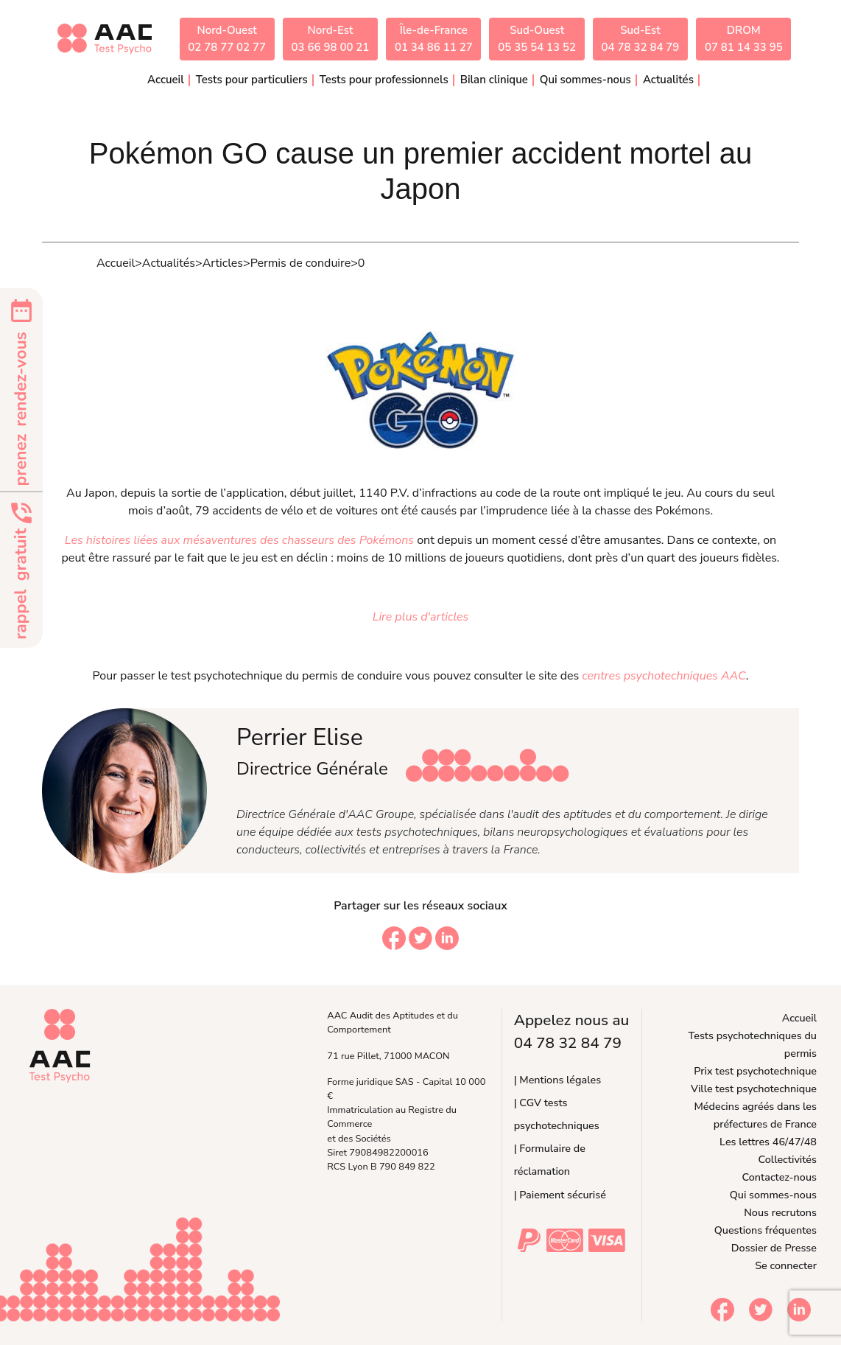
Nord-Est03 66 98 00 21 (331, 39)
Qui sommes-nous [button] (585, 79)
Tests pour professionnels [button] (384, 79)
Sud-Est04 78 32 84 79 (641, 39)
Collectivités (788, 1159)
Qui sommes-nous (773, 1194)
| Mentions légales (557, 1079)
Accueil (165, 79)
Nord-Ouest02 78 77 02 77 (227, 39)
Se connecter (786, 1265)
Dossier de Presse (774, 1247)
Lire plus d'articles (421, 617)
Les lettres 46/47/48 (768, 1141)
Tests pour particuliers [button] (252, 79)
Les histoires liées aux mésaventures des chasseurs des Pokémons (239, 540)
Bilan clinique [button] (494, 79)
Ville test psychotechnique (754, 1088)
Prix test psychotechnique (755, 1070)
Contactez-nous (779, 1177)
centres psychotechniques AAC (664, 676)
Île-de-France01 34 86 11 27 (434, 39)
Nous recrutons (780, 1212)
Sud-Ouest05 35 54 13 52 (537, 39)
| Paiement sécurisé (560, 1194)
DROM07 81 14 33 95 (744, 39)
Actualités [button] (668, 79)
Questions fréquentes (765, 1230)
